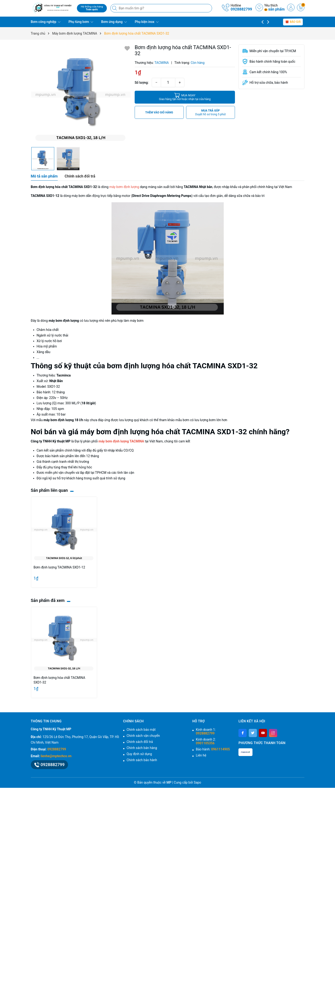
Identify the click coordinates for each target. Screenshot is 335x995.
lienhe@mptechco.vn (56, 756)
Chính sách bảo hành (142, 760)
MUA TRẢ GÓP (210, 112)
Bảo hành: (213, 749)
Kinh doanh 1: (206, 731)
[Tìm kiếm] (115, 8)
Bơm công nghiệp (46, 22)
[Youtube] (263, 733)
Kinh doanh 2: (206, 741)
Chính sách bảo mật (141, 729)
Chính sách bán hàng (142, 748)
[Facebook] (242, 733)
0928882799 (241, 9)
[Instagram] (273, 733)
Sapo (197, 782)
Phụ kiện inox (146, 22)
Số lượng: (142, 82)
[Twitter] (253, 733)
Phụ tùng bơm (80, 22)
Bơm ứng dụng (114, 22)
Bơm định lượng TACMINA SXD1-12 (59, 567)
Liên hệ (201, 755)
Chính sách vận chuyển (143, 736)
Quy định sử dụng (139, 754)
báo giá (293, 21)
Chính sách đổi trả (140, 742)
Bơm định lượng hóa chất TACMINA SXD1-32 (59, 680)
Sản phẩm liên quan (49, 490)
